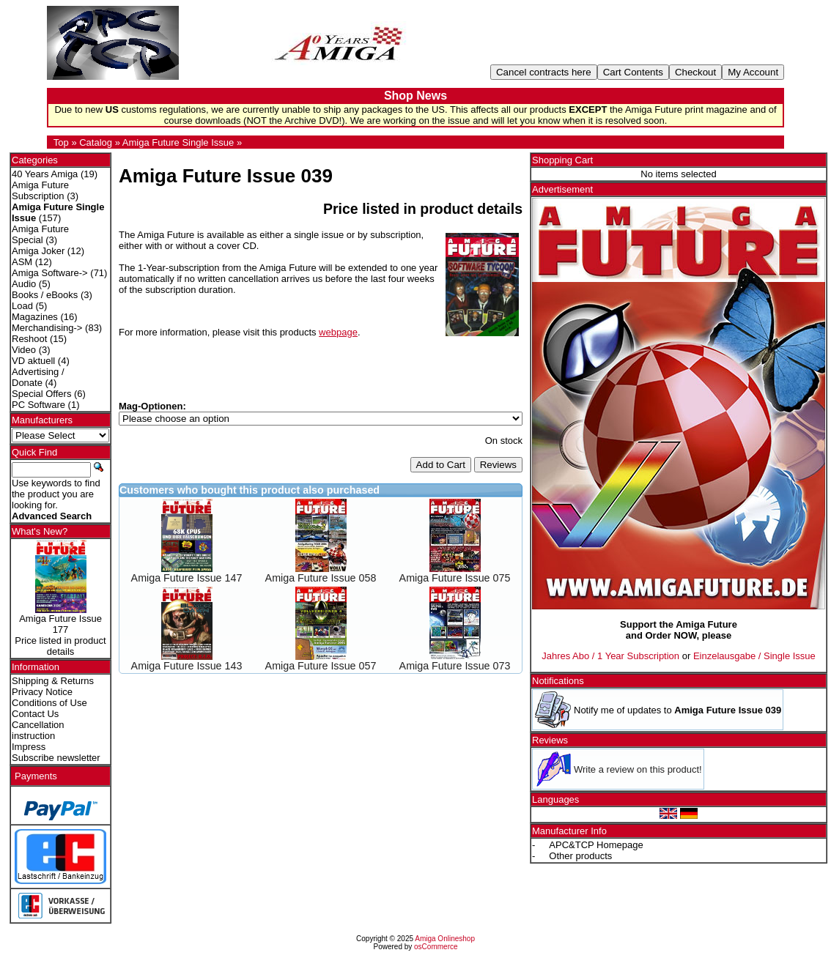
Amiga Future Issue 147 (187, 578)
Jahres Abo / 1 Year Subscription (610, 655)
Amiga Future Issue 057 (321, 666)
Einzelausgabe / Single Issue (754, 655)
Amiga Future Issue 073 (455, 666)
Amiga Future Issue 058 (321, 578)
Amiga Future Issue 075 (455, 578)
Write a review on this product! (638, 769)
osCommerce (435, 947)
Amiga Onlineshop (445, 939)
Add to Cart (440, 464)
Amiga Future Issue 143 (187, 666)
